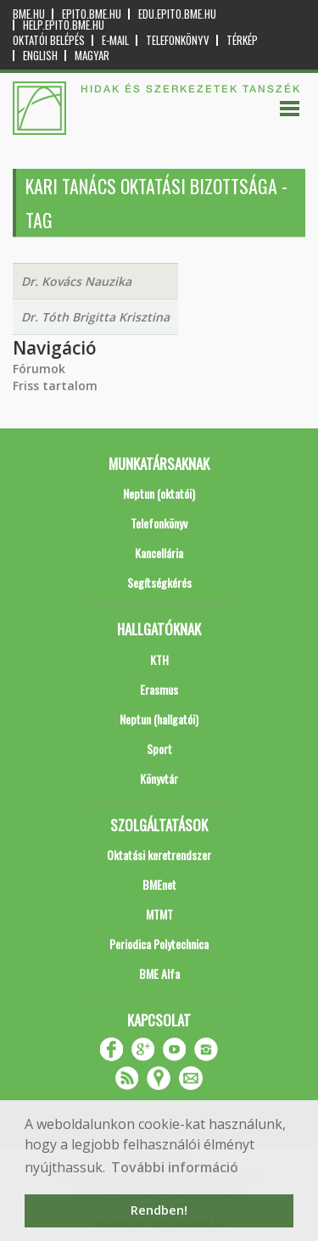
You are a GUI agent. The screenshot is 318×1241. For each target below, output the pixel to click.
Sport (159, 748)
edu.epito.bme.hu (177, 14)
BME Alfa (159, 973)
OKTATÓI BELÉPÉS (49, 40)
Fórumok (39, 369)
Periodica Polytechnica (159, 944)
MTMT (159, 914)
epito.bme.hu (91, 14)
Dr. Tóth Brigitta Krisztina (95, 317)
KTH (159, 659)
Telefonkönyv (177, 40)
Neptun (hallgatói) (159, 719)
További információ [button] (174, 1167)
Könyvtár (159, 778)
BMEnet (159, 884)
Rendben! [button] (159, 1210)
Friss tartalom (55, 385)
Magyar (92, 55)
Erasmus (159, 689)
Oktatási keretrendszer (159, 855)
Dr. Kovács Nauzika (76, 281)
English (40, 55)
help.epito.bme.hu (63, 25)
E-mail (115, 40)
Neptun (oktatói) (159, 493)
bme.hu (29, 14)
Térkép (242, 40)
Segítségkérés (159, 582)
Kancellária (159, 553)
